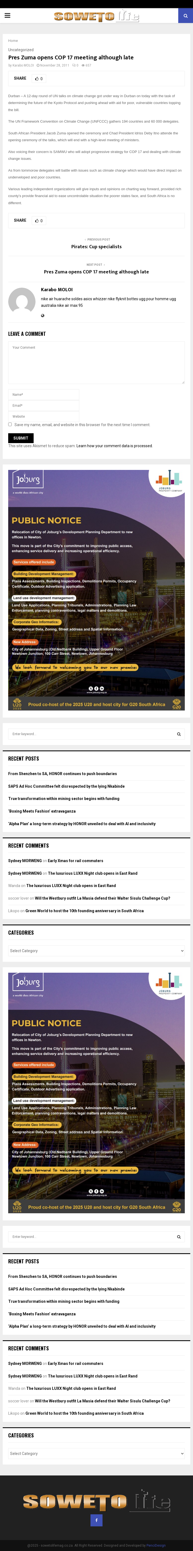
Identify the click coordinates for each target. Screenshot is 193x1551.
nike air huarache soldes (62, 299)
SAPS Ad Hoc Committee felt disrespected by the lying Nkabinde (66, 786)
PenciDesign (156, 1545)
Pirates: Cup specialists (96, 247)
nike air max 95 (70, 305)
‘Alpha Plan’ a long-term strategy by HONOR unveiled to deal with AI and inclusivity (82, 824)
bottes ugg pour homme (148, 299)
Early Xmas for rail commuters (75, 861)
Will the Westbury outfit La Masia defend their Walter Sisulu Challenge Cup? (102, 898)
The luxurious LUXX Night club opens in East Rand (93, 873)
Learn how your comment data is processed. (115, 446)
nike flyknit (117, 299)
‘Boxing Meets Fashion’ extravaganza (42, 811)
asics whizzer (95, 299)
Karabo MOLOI (23, 65)
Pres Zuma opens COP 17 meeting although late (96, 272)
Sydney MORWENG (25, 861)
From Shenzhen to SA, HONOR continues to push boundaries (62, 774)
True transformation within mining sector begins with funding (63, 798)
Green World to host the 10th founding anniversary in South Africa (84, 911)
